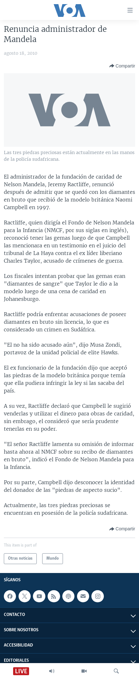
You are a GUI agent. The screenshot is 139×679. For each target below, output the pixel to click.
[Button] (122, 66)
